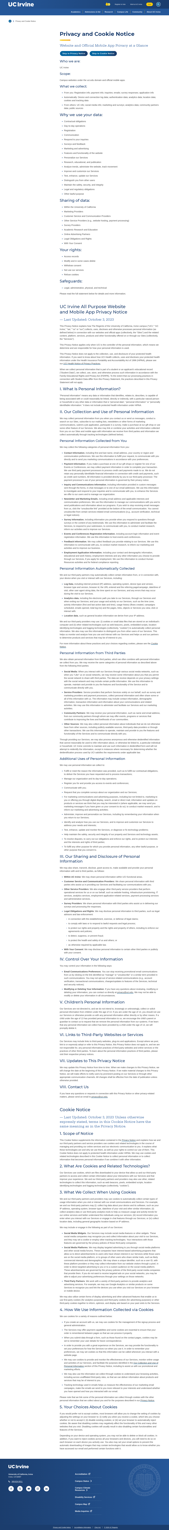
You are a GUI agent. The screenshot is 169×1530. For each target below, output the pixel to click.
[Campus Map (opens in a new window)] (88, 1504)
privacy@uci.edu (125, 992)
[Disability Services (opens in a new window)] (88, 1497)
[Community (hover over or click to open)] (137, 12)
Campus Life (122, 12)
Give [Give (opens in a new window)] (149, 4)
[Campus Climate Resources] (88, 1489)
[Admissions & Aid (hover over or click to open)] (92, 12)
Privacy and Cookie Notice (62, 1527)
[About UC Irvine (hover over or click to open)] (154, 12)
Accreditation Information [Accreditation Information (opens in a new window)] (82, 1527)
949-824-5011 (17, 1481)
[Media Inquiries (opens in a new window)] (88, 1511)
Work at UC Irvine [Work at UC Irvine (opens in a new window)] (136, 4)
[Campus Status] (88, 1481)
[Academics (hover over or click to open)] (76, 12)
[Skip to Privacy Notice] (74, 53)
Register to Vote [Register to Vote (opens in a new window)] (120, 4)
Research (109, 12)
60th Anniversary (108, 4)
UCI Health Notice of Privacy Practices (81, 363)
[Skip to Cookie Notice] (103, 53)
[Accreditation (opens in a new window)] (88, 1474)
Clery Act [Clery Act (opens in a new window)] (98, 1527)
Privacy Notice (129, 1140)
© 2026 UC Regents (111, 1527)
